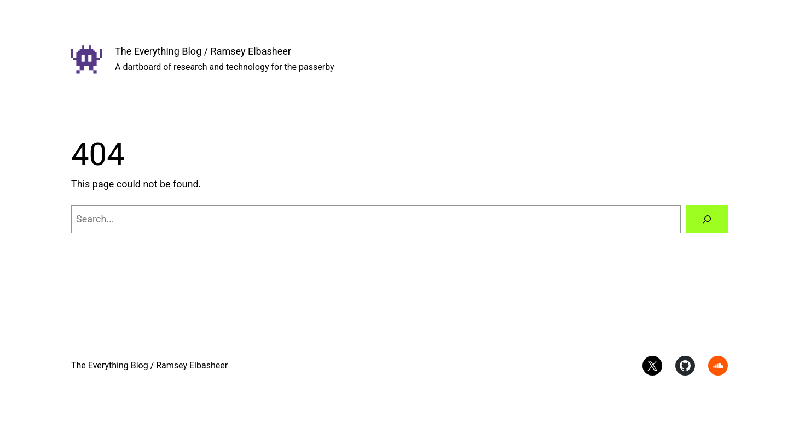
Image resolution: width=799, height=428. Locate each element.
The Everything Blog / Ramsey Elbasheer (203, 51)
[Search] (707, 219)
